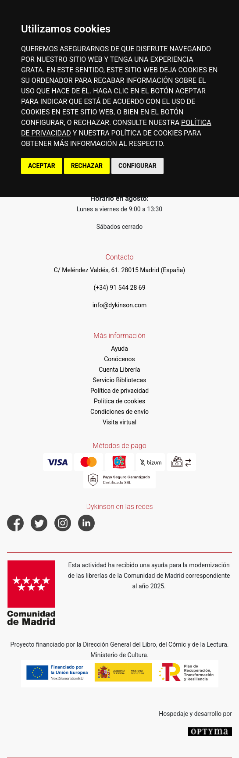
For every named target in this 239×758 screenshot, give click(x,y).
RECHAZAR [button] (87, 165)
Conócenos (119, 359)
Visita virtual (119, 422)
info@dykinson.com (120, 305)
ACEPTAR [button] (41, 165)
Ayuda (119, 348)
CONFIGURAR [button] (137, 165)
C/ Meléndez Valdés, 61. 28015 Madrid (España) (119, 270)
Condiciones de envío (119, 411)
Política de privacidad (119, 390)
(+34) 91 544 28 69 (119, 287)
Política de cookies (119, 401)
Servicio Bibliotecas (119, 380)
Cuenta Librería (119, 369)
